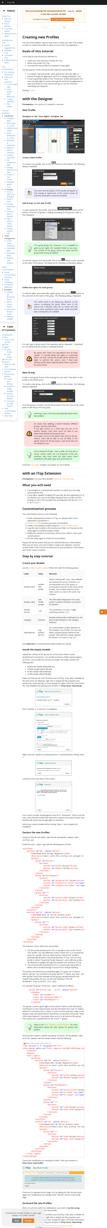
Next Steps (8, 416)
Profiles (32, 90)
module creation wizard (68, 525)
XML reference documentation (57, 1021)
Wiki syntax (9, 105)
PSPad (79, 499)
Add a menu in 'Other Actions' (10, 222)
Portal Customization (7, 268)
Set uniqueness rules (11, 162)
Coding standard (10, 100)
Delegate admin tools (10, 184)
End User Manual (7, 20)
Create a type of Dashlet (10, 213)
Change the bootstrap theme (11, 296)
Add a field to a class (11, 124)
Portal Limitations (8, 281)
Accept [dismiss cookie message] (28, 1220)
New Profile (9, 350)
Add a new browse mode (11, 311)
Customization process (10, 370)
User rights (35, 464)
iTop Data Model (8, 29)
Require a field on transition (10, 150)
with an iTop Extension (7, 360)
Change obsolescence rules (12, 169)
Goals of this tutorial (9, 341)
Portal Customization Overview (10, 274)
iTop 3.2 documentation (62, 19)
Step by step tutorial (9, 375)
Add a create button (9, 304)
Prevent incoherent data (11, 206)
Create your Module (10, 381)
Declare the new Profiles (10, 396)
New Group (9, 355)
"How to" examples (5, 111)
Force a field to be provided (11, 194)
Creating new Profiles (7, 336)
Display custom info (10, 231)
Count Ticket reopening (11, 243)
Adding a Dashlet (10, 317)
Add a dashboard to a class (11, 135)
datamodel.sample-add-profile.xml (38, 1039)
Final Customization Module (10, 410)
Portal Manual (7, 25)
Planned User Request (10, 260)
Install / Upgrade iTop (9, 46)
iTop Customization (7, 68)
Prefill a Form (10, 200)
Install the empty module (11, 388)
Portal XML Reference (8, 285)
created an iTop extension (63, 478)
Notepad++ (36, 502)
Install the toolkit (34, 522)
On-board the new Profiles (10, 403)
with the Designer (5, 345)
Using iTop (6, 16)
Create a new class (11, 156)
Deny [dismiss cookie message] (17, 1220)
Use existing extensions (9, 73)
